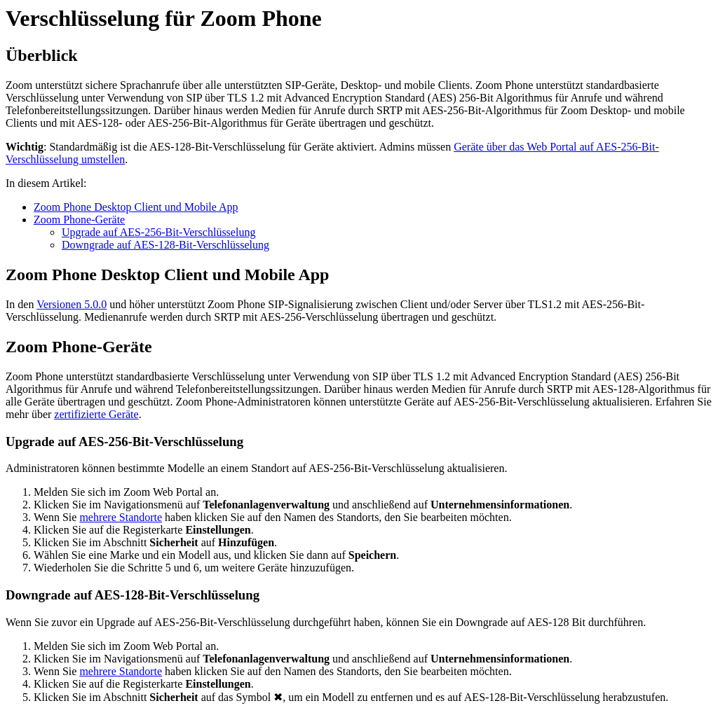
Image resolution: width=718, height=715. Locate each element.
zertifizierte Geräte (96, 414)
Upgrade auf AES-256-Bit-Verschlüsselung (158, 232)
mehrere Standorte (120, 517)
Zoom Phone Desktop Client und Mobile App (136, 207)
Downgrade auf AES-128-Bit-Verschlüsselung (165, 245)
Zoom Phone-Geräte (79, 219)
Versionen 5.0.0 (71, 304)
